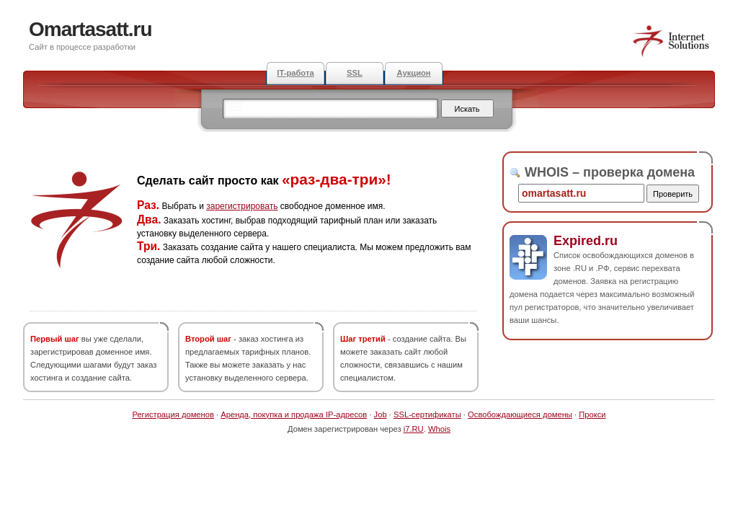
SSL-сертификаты (427, 414)
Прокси (592, 414)
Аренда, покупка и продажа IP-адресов (294, 414)
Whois (439, 429)
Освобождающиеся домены (520, 414)
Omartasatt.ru (90, 29)
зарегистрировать (241, 206)
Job (380, 414)
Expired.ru (586, 241)
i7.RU (414, 429)
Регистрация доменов (173, 414)
